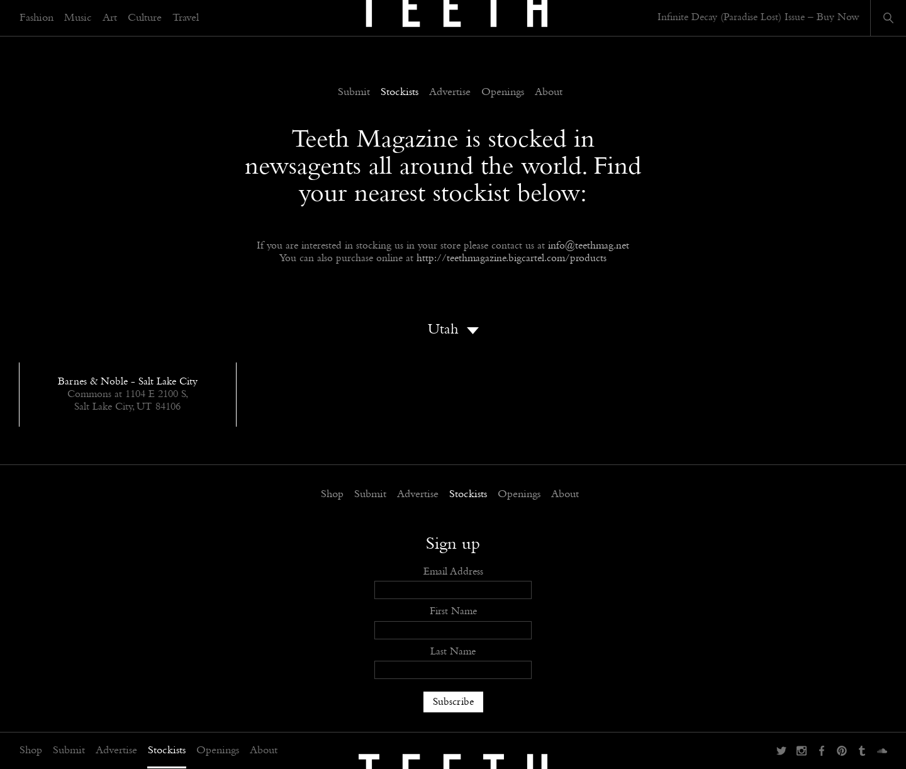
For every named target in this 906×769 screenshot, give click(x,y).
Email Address (453, 571)
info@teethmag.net (588, 245)
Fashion (36, 18)
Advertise (116, 750)
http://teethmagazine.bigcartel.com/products (512, 258)
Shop (31, 750)
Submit (69, 750)
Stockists (167, 750)
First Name (453, 611)
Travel (185, 18)
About (263, 750)
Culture (145, 18)
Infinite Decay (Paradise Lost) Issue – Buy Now (758, 17)
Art (110, 18)
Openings (217, 750)
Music (78, 18)
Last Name (453, 651)
